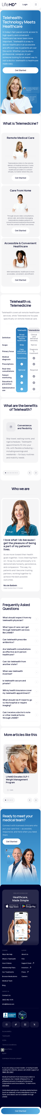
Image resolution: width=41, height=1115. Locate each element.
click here (5, 1085)
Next (36, 474)
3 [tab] (8, 472)
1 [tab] (4, 472)
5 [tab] (12, 472)
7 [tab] (15, 472)
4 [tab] (10, 472)
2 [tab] (7, 472)
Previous (30, 474)
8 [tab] (18, 472)
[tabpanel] (20, 769)
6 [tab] (13, 472)
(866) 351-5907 (7, 1072)
